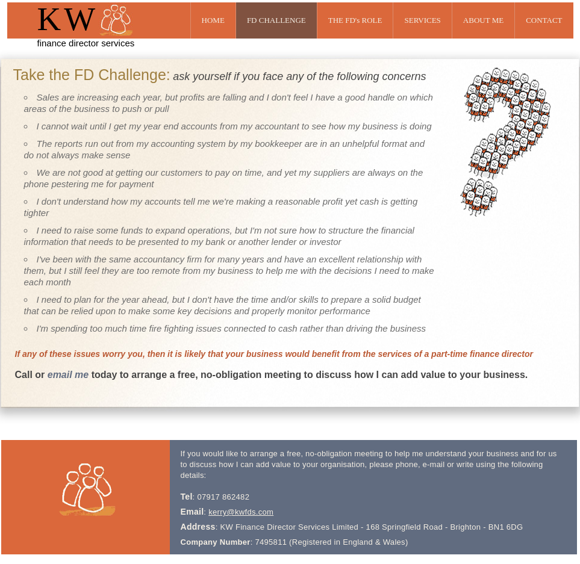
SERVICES (422, 20)
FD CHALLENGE (276, 20)
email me (68, 375)
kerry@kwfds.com (240, 511)
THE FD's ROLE (355, 20)
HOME (213, 20)
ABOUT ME (483, 20)
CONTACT (544, 20)
